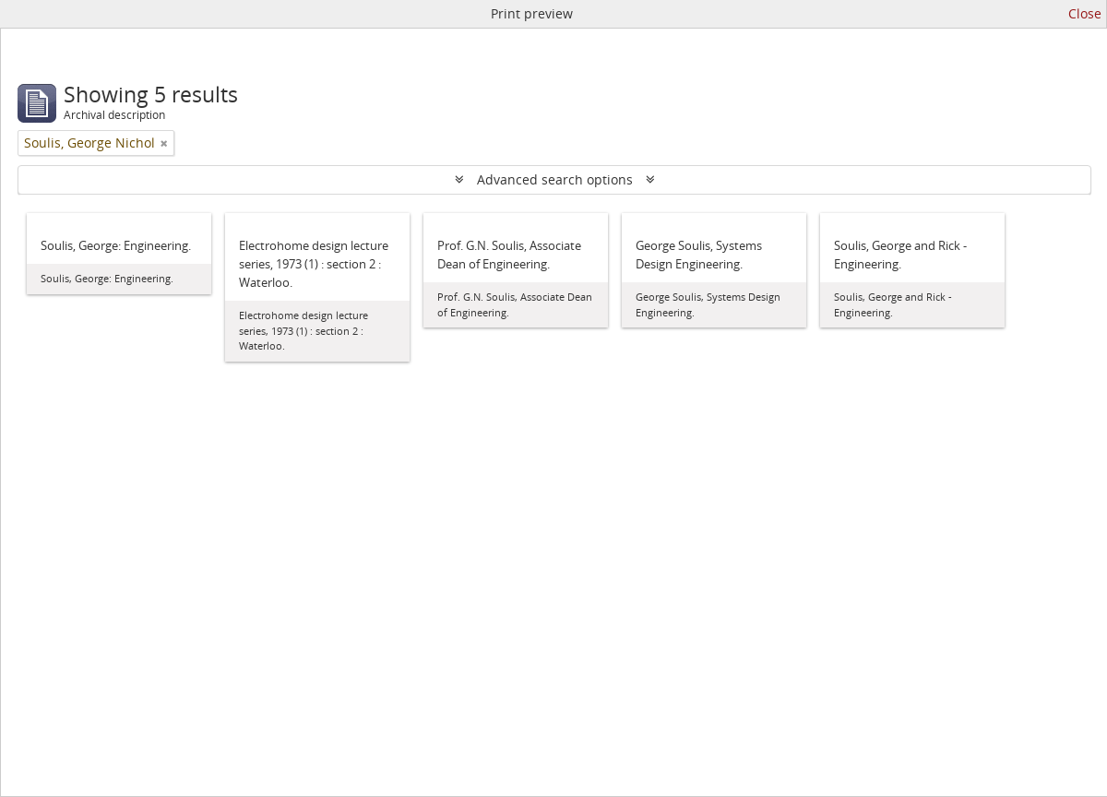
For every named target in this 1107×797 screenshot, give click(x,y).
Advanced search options (555, 179)
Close (1084, 13)
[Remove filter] (164, 143)
